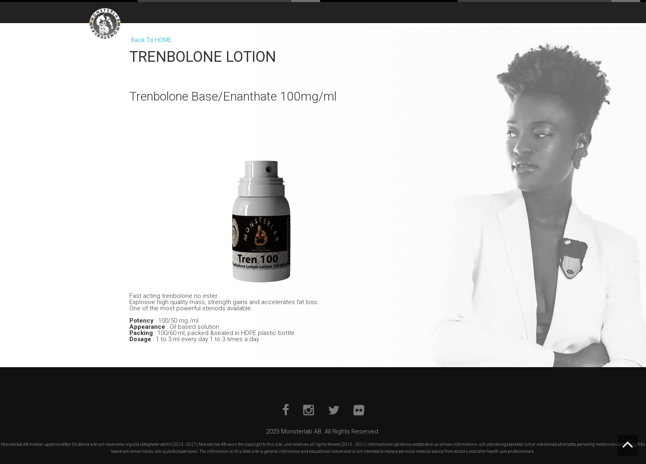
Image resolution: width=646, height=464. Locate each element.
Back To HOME (151, 40)
